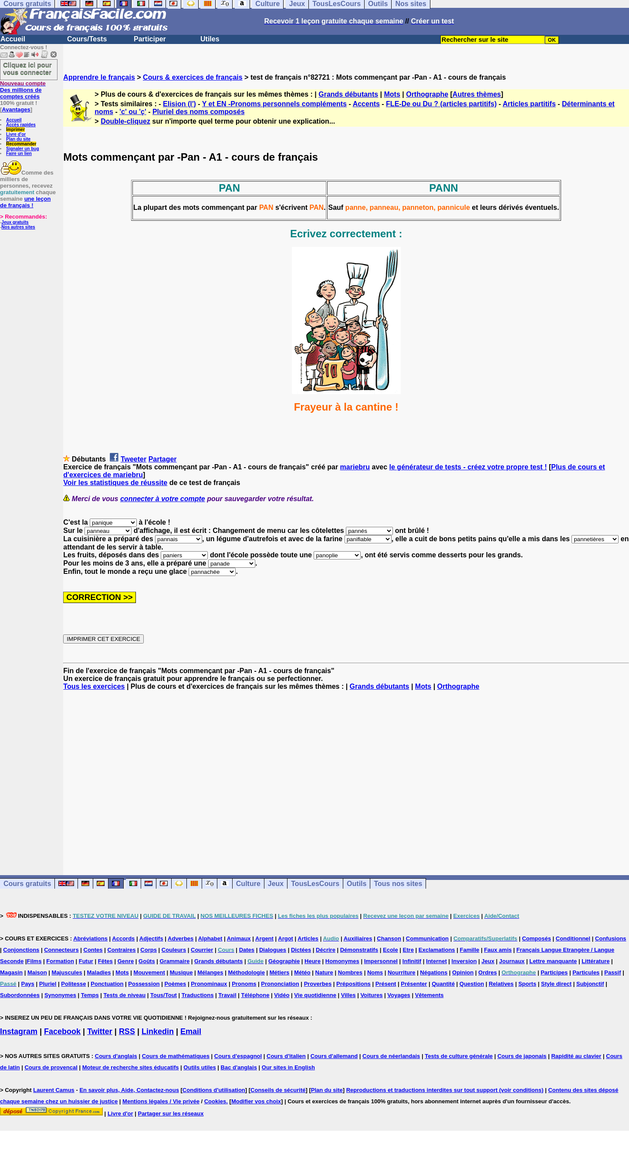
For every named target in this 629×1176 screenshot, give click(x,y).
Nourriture (402, 972)
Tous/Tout (163, 995)
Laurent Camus (53, 1090)
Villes (348, 995)
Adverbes (180, 938)
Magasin (11, 972)
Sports (527, 984)
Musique (181, 972)
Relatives (501, 984)
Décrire (325, 950)
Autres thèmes (477, 94)
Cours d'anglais (116, 1056)
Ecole (390, 950)
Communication (427, 938)
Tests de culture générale (459, 1056)
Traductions (198, 995)
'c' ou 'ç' (132, 111)
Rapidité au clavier (576, 1056)
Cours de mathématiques (176, 1056)
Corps (148, 950)
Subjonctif (590, 984)
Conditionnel (573, 938)
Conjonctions (21, 950)
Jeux (276, 883)
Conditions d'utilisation (214, 1090)
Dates (246, 950)
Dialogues (272, 950)
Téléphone (255, 995)
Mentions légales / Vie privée (161, 1101)
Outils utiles (199, 1067)
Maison (37, 972)
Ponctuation (107, 984)
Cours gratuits (27, 883)
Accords (123, 938)
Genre (126, 961)
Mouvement (149, 972)
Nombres (350, 972)
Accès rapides (21, 124)
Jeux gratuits (14, 222)
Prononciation (280, 984)
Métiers (280, 972)
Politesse (73, 984)
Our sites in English (288, 1067)
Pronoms (244, 984)
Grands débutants (348, 94)
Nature (324, 972)
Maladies (99, 972)
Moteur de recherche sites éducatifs (130, 1067)
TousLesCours (315, 883)
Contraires (121, 950)
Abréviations (90, 938)
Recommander (21, 144)
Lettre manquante (553, 961)
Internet (436, 961)
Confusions (610, 938)
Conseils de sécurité (277, 1090)
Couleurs (174, 950)
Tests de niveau (125, 995)
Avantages (16, 109)
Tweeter (133, 459)
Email (190, 1031)
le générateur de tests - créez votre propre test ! (468, 467)
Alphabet (210, 938)
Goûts (147, 961)
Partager (163, 459)
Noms (375, 972)
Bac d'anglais (239, 1067)
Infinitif (411, 961)
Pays (27, 984)
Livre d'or (16, 134)
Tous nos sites (398, 883)
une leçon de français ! (25, 202)
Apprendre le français (99, 77)
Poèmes (175, 984)
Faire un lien (19, 153)
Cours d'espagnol (238, 1056)
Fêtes (105, 961)
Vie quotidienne (315, 995)
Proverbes (318, 984)
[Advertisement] (346, 775)
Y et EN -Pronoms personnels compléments (274, 104)
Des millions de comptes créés (23, 90)
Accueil (12, 39)
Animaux (239, 938)
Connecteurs (61, 950)
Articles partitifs (529, 104)
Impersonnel (381, 961)
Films (34, 961)
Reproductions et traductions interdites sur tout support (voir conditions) (445, 1090)
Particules (585, 972)
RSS (127, 1031)
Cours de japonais (522, 1056)
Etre (408, 950)
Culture (248, 883)
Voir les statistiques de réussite (115, 482)
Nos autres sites (18, 227)
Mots (392, 94)
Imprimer (15, 129)
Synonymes (60, 995)
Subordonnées (20, 995)
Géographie (284, 961)
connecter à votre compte (162, 498)
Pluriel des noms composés (198, 111)
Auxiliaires (358, 938)
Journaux (512, 961)
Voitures (371, 995)
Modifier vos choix (256, 1101)
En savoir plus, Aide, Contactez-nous (129, 1090)
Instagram (18, 1031)
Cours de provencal (50, 1067)
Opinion (462, 972)
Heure (312, 961)
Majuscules (67, 972)
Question (472, 984)
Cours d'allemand (334, 1056)
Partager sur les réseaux (170, 1113)
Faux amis (498, 950)
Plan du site (18, 139)
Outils (356, 883)
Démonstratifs (359, 950)
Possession (143, 984)
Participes (554, 972)
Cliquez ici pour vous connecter (27, 68)
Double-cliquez (125, 121)
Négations (433, 972)
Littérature (595, 961)
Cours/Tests (87, 39)
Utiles (210, 39)
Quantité (443, 984)
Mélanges (210, 972)
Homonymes (342, 961)
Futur (86, 961)
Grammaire (175, 961)
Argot (285, 938)
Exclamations (437, 950)
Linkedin (158, 1031)
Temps (90, 995)
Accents (366, 104)
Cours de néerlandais (391, 1056)
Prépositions (353, 984)
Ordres (487, 972)
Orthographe (427, 94)
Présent (385, 984)
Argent (264, 938)
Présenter (414, 984)
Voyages (398, 995)
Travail (227, 995)
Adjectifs (151, 938)
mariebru (355, 467)
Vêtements (429, 995)
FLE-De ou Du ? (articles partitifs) (441, 104)
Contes (93, 950)
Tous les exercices (94, 686)
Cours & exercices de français (193, 77)
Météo (302, 972)
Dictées (301, 950)
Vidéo (281, 995)
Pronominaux (209, 984)
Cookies (215, 1101)
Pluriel (48, 984)
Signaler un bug (22, 148)
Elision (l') (179, 104)
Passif (612, 972)
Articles (308, 938)
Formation (60, 961)
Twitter (99, 1031)
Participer (150, 39)
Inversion (464, 961)
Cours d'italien (286, 1056)
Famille (469, 950)
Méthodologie (246, 972)
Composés (536, 938)
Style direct (556, 984)
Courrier (202, 950)
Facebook (62, 1031)
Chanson (389, 938)
